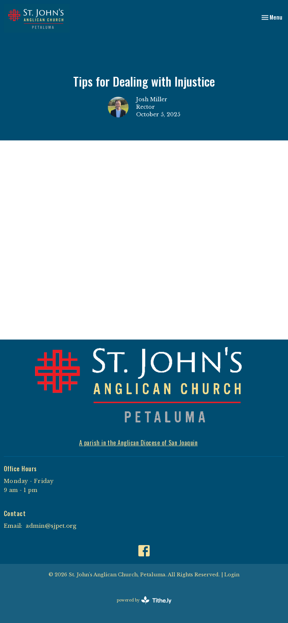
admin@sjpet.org (51, 525)
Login (231, 574)
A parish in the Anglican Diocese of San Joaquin (138, 442)
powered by (144, 600)
